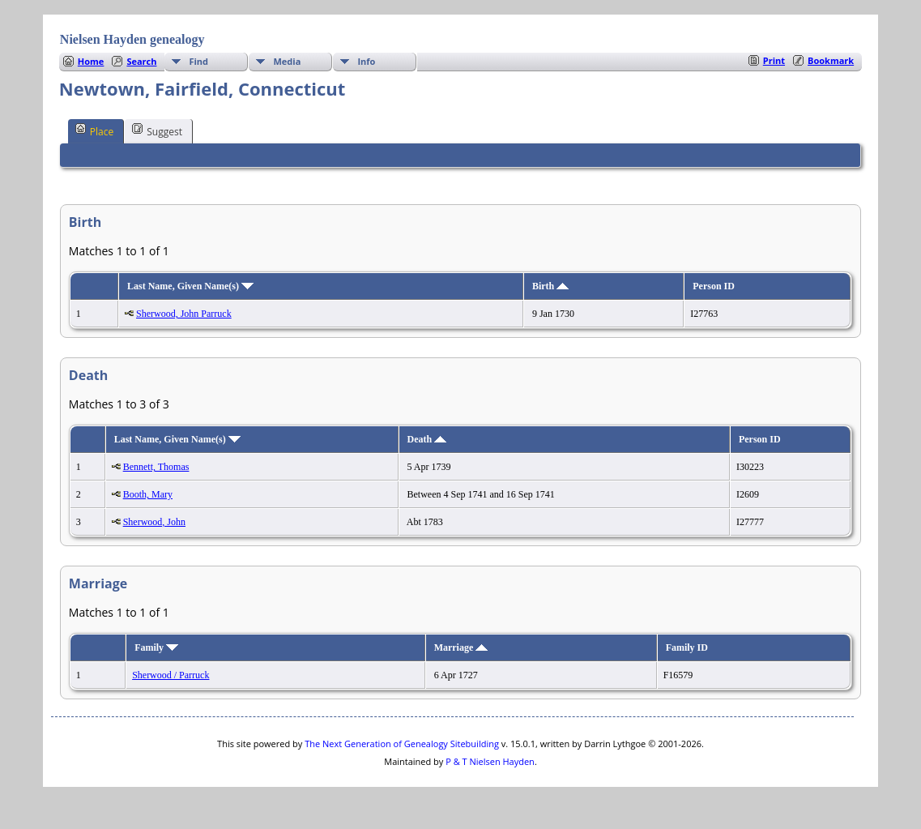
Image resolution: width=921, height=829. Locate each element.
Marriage (461, 647)
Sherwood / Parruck (170, 675)
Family (156, 647)
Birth (550, 286)
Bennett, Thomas (156, 466)
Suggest (157, 130)
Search (141, 61)
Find (198, 61)
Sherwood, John (154, 522)
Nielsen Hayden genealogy (132, 39)
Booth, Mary (148, 494)
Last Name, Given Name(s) (190, 286)
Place (94, 130)
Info (366, 61)
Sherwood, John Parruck (184, 313)
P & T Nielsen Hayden (490, 761)
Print (774, 60)
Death (427, 439)
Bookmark (831, 60)
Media (287, 61)
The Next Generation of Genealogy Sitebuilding (402, 743)
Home (91, 61)
